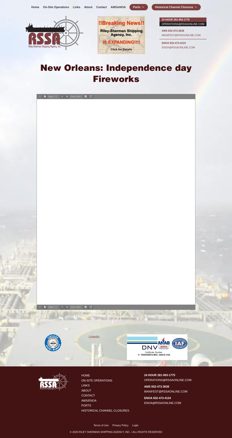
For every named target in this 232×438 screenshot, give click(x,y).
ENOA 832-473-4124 (174, 43)
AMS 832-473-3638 (173, 30)
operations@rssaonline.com (183, 24)
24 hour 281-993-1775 (175, 19)
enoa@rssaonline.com (178, 47)
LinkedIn (94, 336)
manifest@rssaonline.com (181, 35)
